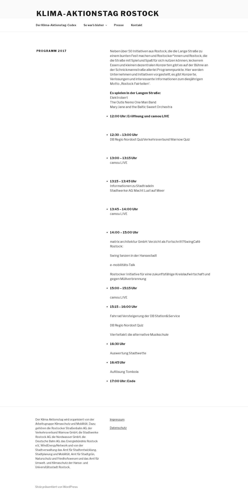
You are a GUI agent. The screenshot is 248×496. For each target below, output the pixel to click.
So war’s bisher (96, 25)
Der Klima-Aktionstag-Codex (56, 25)
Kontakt (136, 25)
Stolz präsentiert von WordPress (56, 486)
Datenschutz (118, 427)
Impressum (117, 419)
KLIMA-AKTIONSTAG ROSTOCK (97, 13)
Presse (119, 25)
